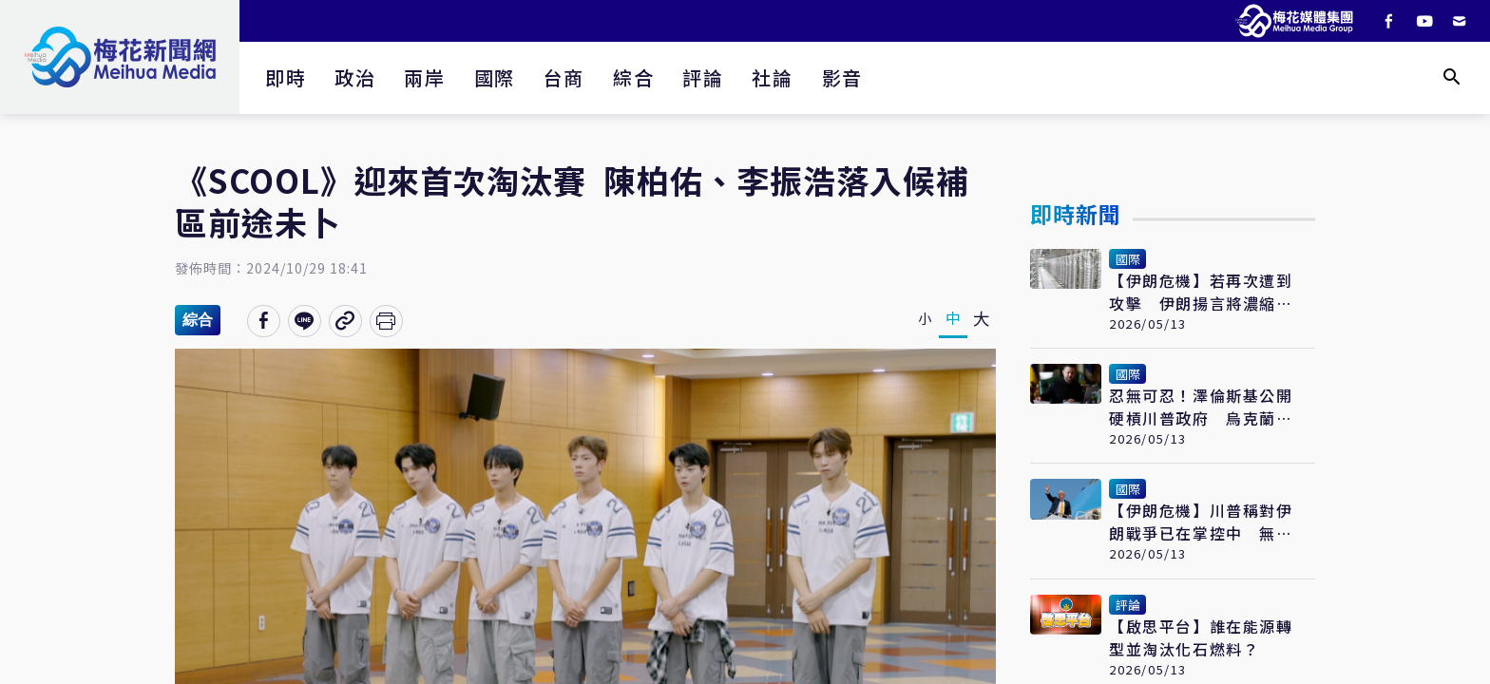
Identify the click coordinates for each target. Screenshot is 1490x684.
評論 (702, 77)
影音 (842, 77)
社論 (772, 77)
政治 (354, 77)
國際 (494, 77)
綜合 (633, 77)
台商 (564, 77)
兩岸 (424, 77)
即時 (285, 77)
